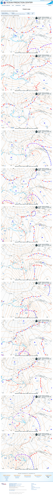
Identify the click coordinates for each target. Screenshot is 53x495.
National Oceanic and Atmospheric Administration (17, 3)
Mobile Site (6, 0)
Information (18, 5)
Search (49, 5)
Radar (6, 479)
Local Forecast (42, 0)
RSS (11, 0)
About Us (32, 488)
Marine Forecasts (17, 475)
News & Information (38, 475)
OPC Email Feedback (12, 490)
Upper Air (7, 480)
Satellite (7, 478)
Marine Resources (27, 475)
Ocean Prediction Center (19, 2)
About (23, 5)
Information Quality (33, 484)
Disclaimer (32, 483)
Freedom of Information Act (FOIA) (35, 487)
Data (13, 5)
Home (2, 0)
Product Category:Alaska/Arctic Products (5, 14)
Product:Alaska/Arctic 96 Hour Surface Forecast (18, 14)
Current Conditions (6, 475)
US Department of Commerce (13, 483)
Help (31, 485)
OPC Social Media (48, 475)
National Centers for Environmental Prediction (15, 485)
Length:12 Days (28, 14)
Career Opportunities (34, 489)
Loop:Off (32, 14)
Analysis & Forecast (6, 5)
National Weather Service (12, 484)
